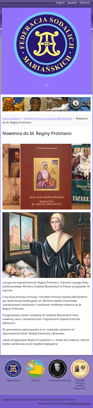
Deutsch (85, 2)
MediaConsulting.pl (79, 403)
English (60, 2)
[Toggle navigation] (46, 85)
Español (72, 2)
